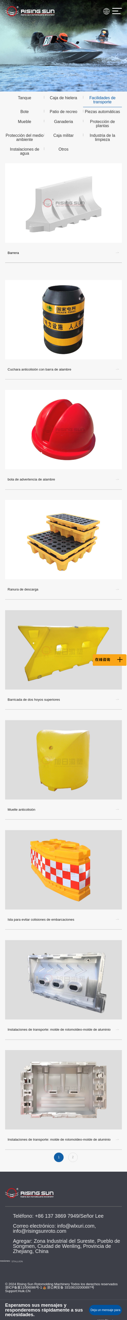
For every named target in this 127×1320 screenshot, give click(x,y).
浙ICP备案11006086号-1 (23, 1287)
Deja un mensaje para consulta (105, 1311)
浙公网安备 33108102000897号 (68, 1287)
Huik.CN (24, 1291)
